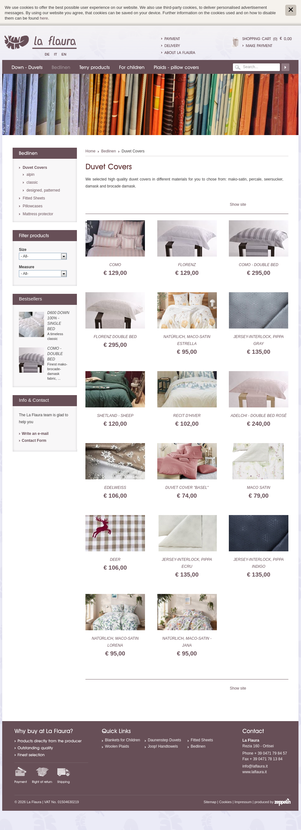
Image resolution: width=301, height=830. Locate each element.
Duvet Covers (35, 167)
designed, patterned (43, 190)
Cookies (225, 802)
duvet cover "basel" (186, 487)
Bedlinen (108, 151)
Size (22, 249)
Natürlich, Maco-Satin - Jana (186, 642)
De (47, 54)
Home (90, 151)
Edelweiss (115, 487)
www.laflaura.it (254, 772)
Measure (26, 267)
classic (32, 182)
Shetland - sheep (115, 415)
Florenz (187, 265)
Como (115, 265)
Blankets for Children (122, 740)
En (63, 54)
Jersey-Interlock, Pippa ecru (187, 563)
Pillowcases (33, 206)
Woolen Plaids (117, 746)
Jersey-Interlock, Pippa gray (259, 340)
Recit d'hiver (187, 415)
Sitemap (210, 802)
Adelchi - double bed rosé (259, 415)
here (44, 18)
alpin (30, 174)
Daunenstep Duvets (164, 740)
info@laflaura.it (255, 766)
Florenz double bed (115, 337)
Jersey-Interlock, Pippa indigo (259, 563)
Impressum (243, 802)
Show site (238, 204)
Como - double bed (258, 265)
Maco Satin (258, 487)
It (55, 54)
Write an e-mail (35, 433)
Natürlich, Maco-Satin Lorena (115, 642)
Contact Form (34, 440)
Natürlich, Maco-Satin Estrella (187, 340)
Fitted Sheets (34, 198)
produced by (272, 802)
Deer (115, 559)
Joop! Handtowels (163, 746)
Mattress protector (38, 214)
